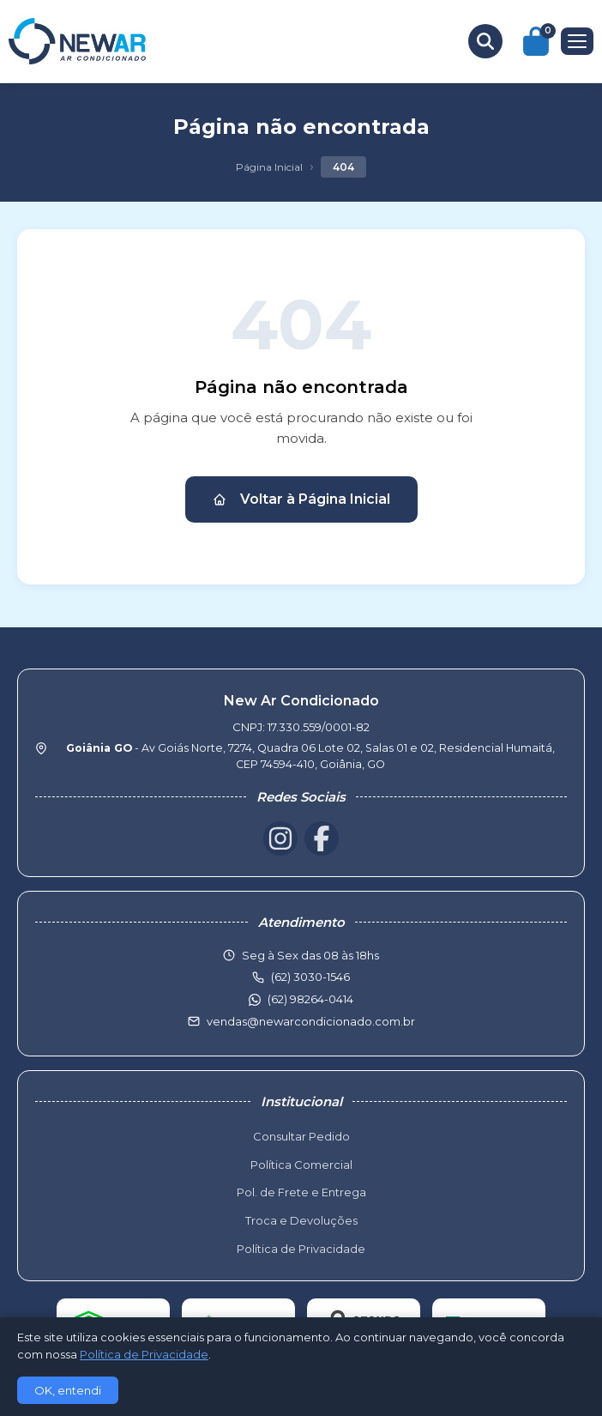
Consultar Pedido (301, 1136)
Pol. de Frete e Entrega (301, 1192)
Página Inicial (269, 166)
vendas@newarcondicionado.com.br (311, 1021)
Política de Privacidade (301, 1249)
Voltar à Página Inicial (301, 499)
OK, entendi (67, 1390)
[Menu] (577, 41)
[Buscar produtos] (485, 41)
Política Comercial (301, 1164)
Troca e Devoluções (301, 1220)
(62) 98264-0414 (310, 999)
